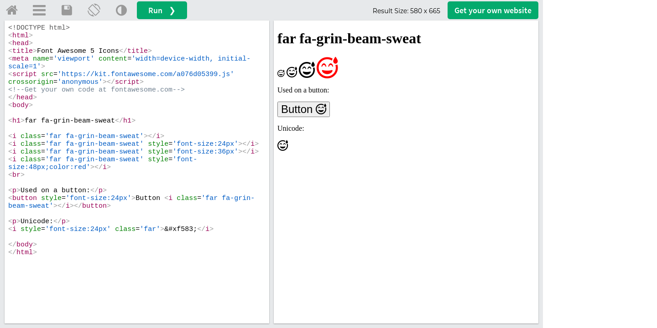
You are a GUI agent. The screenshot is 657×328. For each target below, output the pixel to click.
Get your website (493, 10)
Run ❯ (162, 10)
